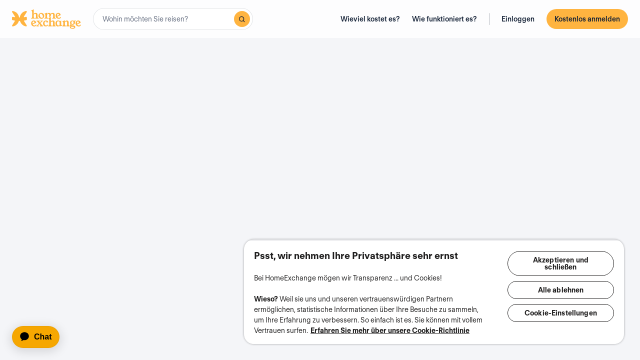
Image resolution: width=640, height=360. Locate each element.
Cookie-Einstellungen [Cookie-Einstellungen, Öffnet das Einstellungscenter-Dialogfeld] (562, 302)
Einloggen (518, 19)
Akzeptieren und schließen (562, 253)
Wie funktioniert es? (444, 19)
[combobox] (173, 19)
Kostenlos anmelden (587, 19)
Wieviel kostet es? (370, 19)
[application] (40, 337)
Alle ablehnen (562, 280)
